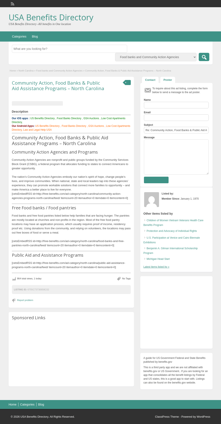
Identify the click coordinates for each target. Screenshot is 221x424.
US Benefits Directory (42, 118)
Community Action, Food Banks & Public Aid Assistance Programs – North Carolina (58, 85)
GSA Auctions (91, 118)
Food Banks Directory (69, 118)
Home (13, 70)
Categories (19, 36)
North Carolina (26, 70)
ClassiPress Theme (167, 416)
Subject (148, 124)
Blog (35, 36)
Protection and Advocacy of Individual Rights (172, 230)
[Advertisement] (71, 353)
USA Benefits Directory (51, 17)
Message (149, 137)
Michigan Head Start (158, 258)
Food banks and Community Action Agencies (59, 70)
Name (147, 99)
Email (147, 112)
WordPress (203, 416)
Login (207, 3)
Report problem (25, 300)
